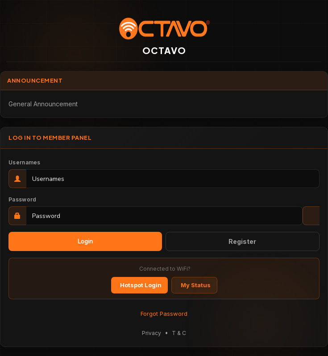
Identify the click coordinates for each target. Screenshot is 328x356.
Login (85, 241)
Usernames (24, 162)
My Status (196, 285)
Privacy (151, 333)
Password (22, 199)
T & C (179, 333)
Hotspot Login (141, 285)
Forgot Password (164, 313)
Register (242, 241)
